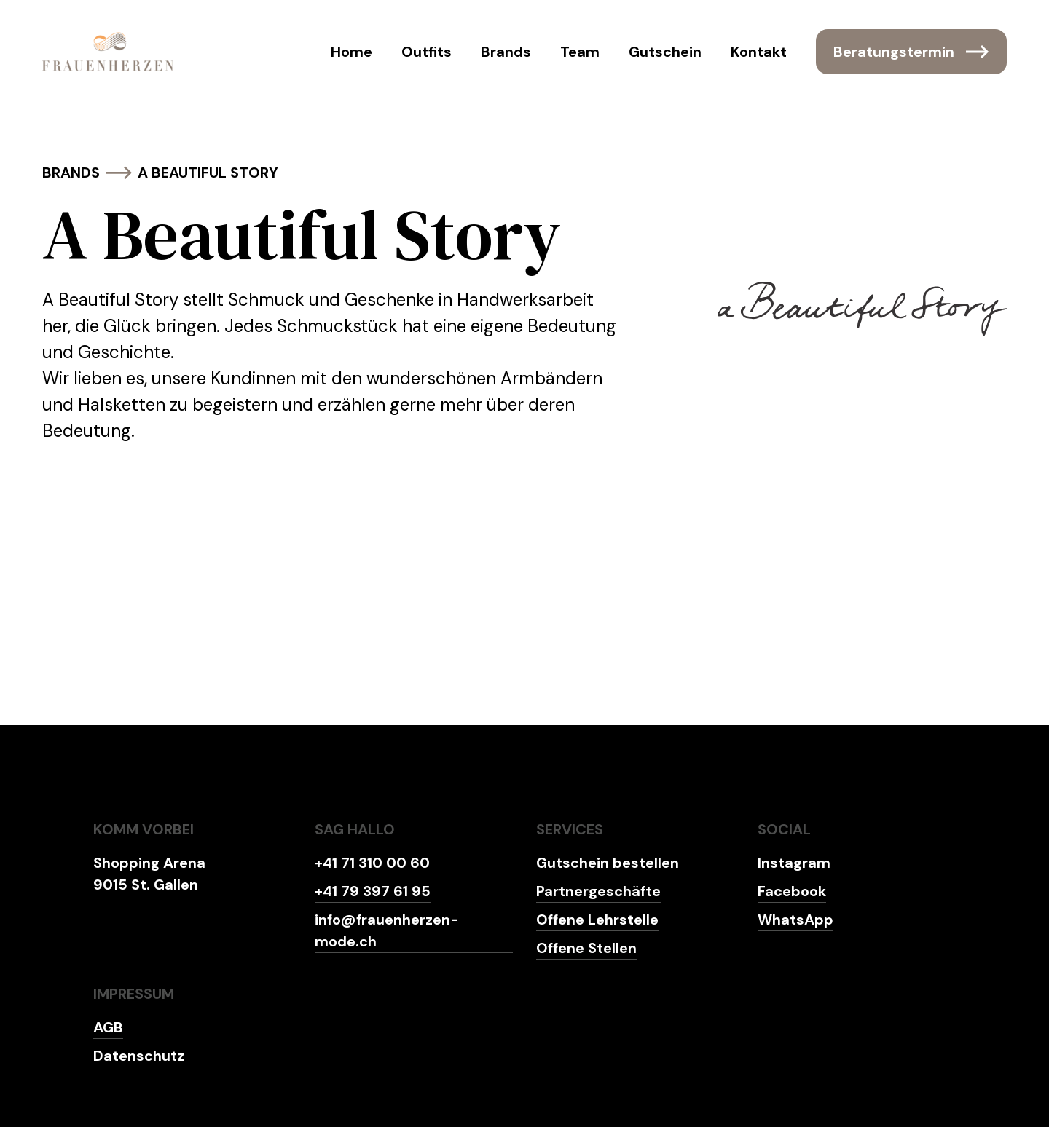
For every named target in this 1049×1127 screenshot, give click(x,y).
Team (580, 51)
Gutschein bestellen (607, 862)
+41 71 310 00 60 (372, 862)
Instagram (794, 862)
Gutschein (665, 51)
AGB (108, 1027)
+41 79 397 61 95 (373, 891)
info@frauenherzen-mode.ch (387, 930)
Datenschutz (138, 1055)
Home (351, 51)
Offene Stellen (586, 947)
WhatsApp (795, 919)
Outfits (426, 51)
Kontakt (759, 51)
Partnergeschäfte (598, 891)
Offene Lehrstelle (597, 919)
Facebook (792, 891)
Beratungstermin (911, 51)
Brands (506, 51)
